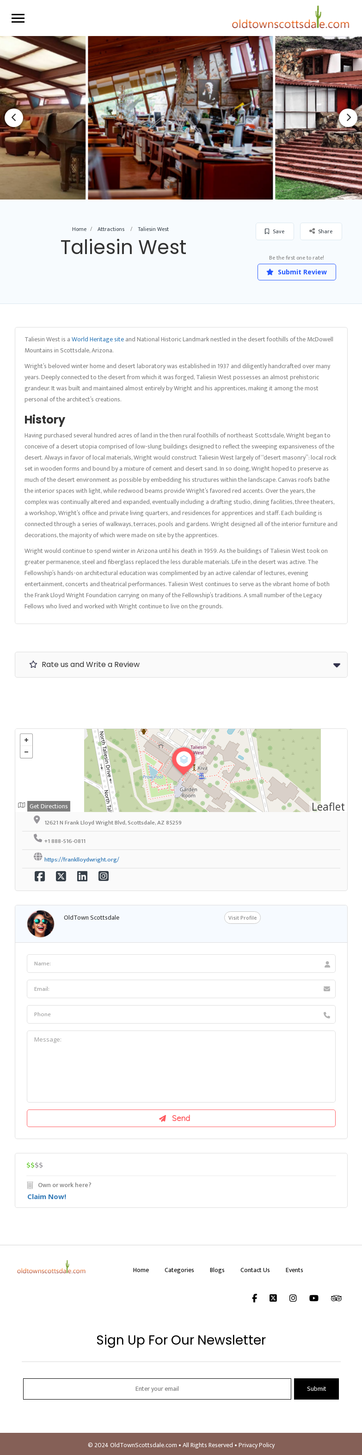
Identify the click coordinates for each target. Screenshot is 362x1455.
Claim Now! (46, 1196)
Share (320, 231)
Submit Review (296, 271)
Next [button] (348, 118)
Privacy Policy (257, 1445)
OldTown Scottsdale (91, 917)
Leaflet (328, 806)
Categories (179, 1270)
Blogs (217, 1270)
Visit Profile (242, 917)
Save (274, 231)
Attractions (111, 229)
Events (294, 1270)
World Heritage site (98, 339)
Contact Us (255, 1270)
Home (79, 229)
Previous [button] (14, 118)
